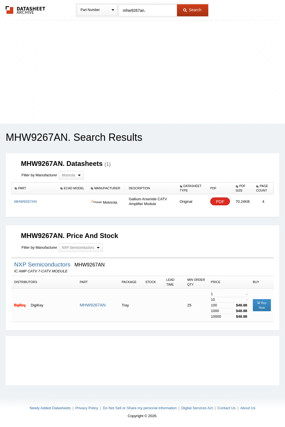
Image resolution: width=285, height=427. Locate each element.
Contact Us (227, 408)
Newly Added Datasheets (50, 408)
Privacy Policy (86, 408)
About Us (247, 408)
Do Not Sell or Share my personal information (140, 408)
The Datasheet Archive (25, 10)
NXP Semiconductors (43, 264)
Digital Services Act (197, 408)
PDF (220, 201)
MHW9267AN (93, 305)
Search (192, 10)
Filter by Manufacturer (39, 175)
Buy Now (261, 305)
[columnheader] (34, 188)
